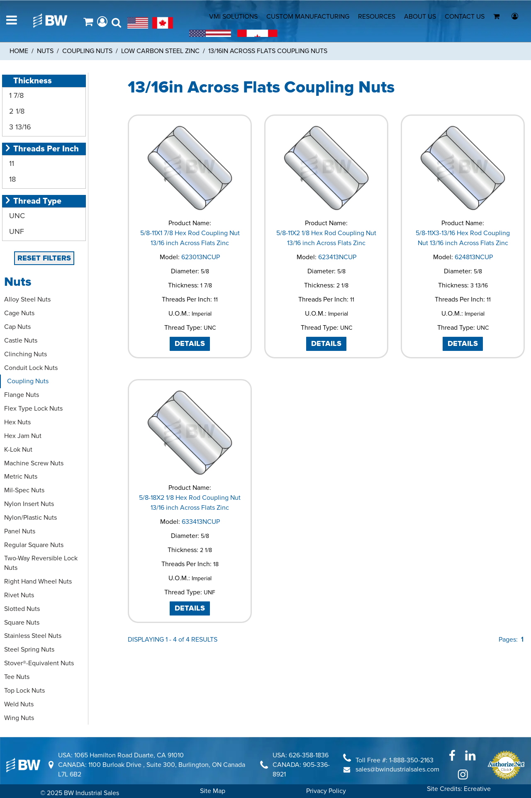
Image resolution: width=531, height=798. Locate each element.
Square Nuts (21, 622)
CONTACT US (465, 16)
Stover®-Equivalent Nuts (39, 663)
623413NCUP (337, 257)
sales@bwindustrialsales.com (397, 769)
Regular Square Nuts (33, 545)
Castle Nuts (20, 340)
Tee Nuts (16, 677)
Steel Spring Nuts (29, 649)
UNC (16, 215)
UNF (15, 231)
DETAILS (190, 343)
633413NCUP (201, 522)
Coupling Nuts (87, 51)
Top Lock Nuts (24, 690)
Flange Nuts (21, 395)
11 (10, 163)
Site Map (212, 791)
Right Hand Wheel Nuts (38, 581)
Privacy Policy (326, 791)
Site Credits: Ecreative (459, 789)
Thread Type (32, 201)
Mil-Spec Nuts (24, 490)
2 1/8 (15, 111)
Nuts (45, 51)
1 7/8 (15, 95)
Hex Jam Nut (22, 436)
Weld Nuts (19, 704)
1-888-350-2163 (411, 760)
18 (11, 179)
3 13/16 (19, 126)
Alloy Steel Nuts (27, 299)
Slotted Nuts (22, 609)
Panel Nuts (19, 531)
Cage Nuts (19, 313)
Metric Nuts (20, 476)
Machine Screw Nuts (33, 463)
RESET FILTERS (44, 258)
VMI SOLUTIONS (233, 16)
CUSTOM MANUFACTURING (307, 16)
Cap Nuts (17, 327)
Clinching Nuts (25, 354)
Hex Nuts (17, 422)
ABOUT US (420, 16)
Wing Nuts (19, 718)
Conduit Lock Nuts (31, 368)
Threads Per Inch (41, 149)
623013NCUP (200, 257)
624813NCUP (474, 257)
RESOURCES (376, 16)
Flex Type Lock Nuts (33, 408)
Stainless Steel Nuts (32, 636)
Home (19, 51)
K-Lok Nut (18, 449)
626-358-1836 (309, 755)
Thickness (28, 81)
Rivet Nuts (19, 595)
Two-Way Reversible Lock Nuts (41, 563)
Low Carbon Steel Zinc (160, 51)
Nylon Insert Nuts (29, 504)
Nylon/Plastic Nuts (30, 517)
